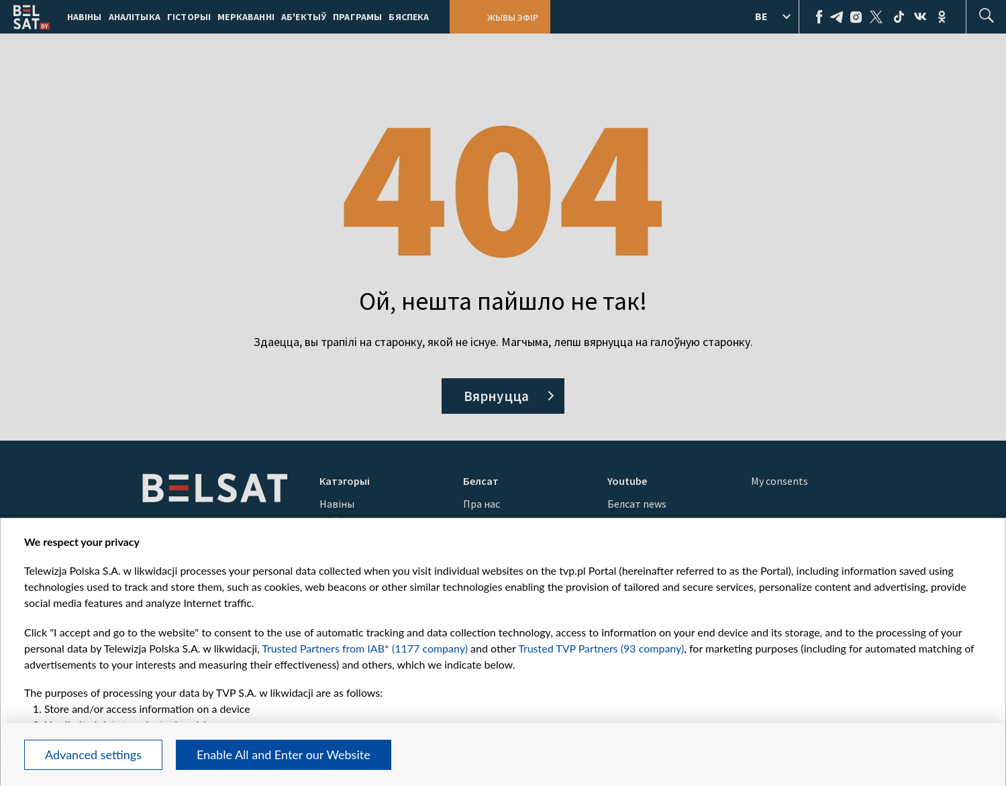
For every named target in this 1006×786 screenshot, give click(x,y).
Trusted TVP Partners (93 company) (601, 648)
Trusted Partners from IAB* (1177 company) (365, 648)
